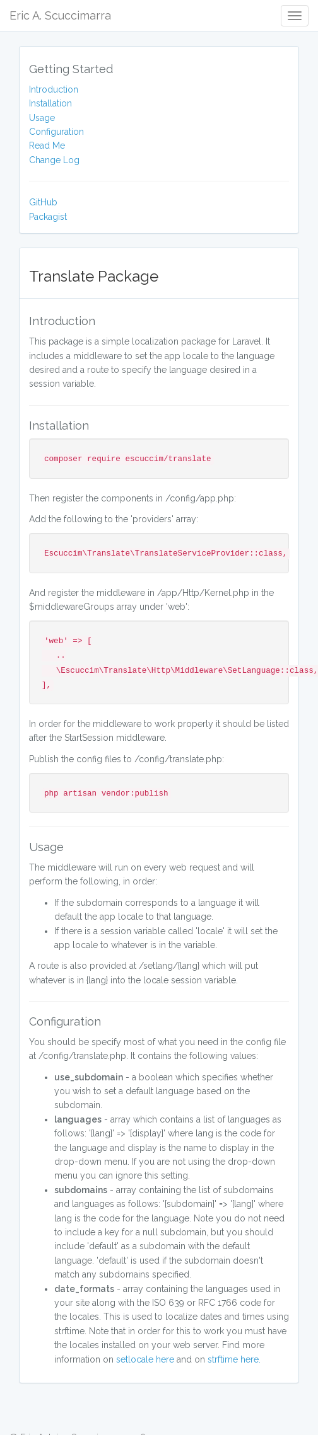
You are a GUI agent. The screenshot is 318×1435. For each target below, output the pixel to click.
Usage (42, 118)
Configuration (56, 132)
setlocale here (145, 1359)
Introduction (53, 89)
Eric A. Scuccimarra (60, 15)
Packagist (48, 217)
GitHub (43, 202)
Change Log (54, 160)
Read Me (47, 145)
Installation (50, 103)
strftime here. (234, 1359)
